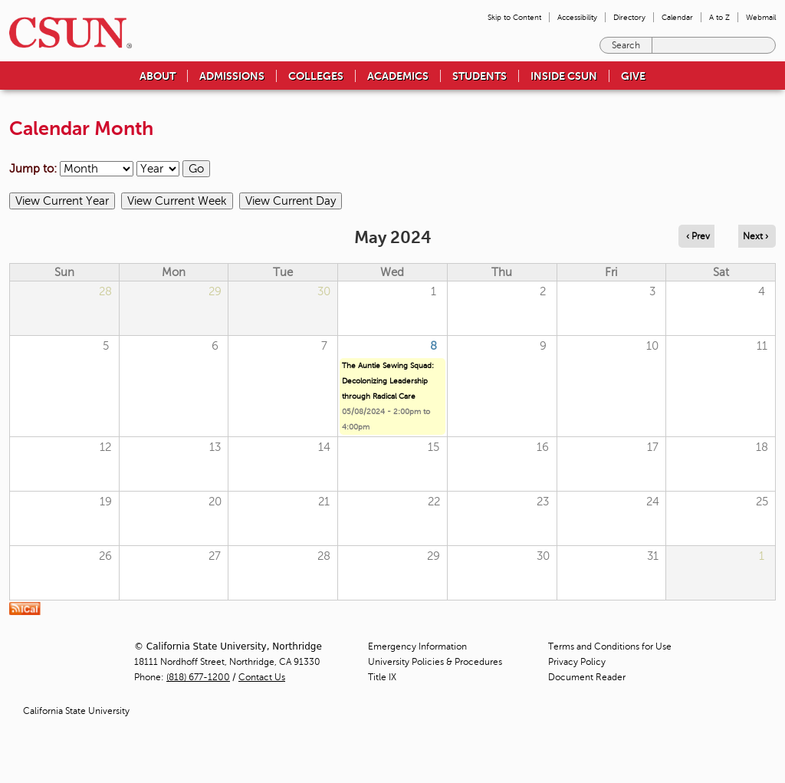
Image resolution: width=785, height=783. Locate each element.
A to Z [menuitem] (719, 17)
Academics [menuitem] (398, 76)
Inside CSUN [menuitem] (563, 76)
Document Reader (587, 677)
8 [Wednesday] (433, 346)
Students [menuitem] (479, 76)
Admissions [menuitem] (231, 76)
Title (382, 677)
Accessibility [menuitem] (577, 17)
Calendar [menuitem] (677, 17)
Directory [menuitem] (629, 17)
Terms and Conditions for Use (610, 646)
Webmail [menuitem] (761, 17)
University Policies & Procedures (435, 661)
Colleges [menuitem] (315, 76)
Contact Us (261, 677)
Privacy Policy (577, 661)
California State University (76, 711)
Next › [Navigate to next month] (755, 236)
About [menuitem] (158, 76)
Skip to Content (514, 17)
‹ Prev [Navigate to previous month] (698, 236)
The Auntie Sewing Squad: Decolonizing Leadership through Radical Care (388, 380)
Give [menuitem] (633, 76)
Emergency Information (417, 646)
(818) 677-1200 (198, 677)
